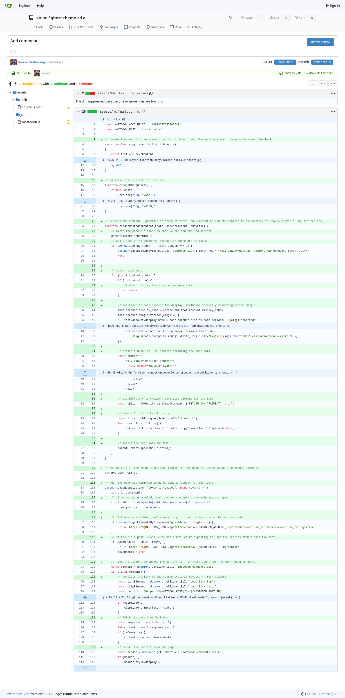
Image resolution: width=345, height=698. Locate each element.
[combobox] (312, 83)
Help (40, 5)
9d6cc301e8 (285, 62)
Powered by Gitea (17, 694)
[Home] (8, 6)
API (336, 694)
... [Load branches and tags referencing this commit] (13, 51)
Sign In (333, 5)
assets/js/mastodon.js (120, 111)
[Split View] (323, 83)
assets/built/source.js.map (123, 93)
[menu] (333, 83)
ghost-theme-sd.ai (68, 18)
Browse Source (320, 42)
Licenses (325, 694)
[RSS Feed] (231, 17)
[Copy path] (151, 93)
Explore (24, 5)
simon (41, 18)
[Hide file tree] (10, 84)
